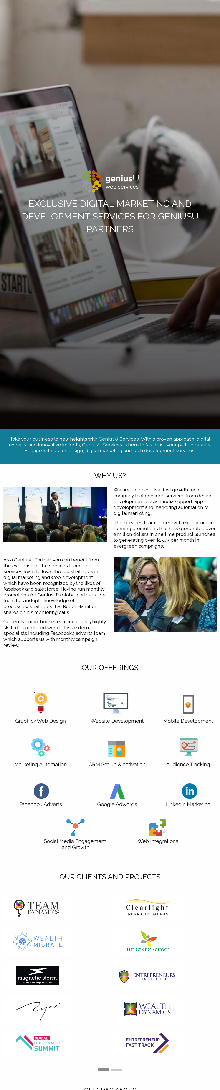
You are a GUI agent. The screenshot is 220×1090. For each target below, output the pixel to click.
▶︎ (217, 985)
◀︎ (7, 985)
